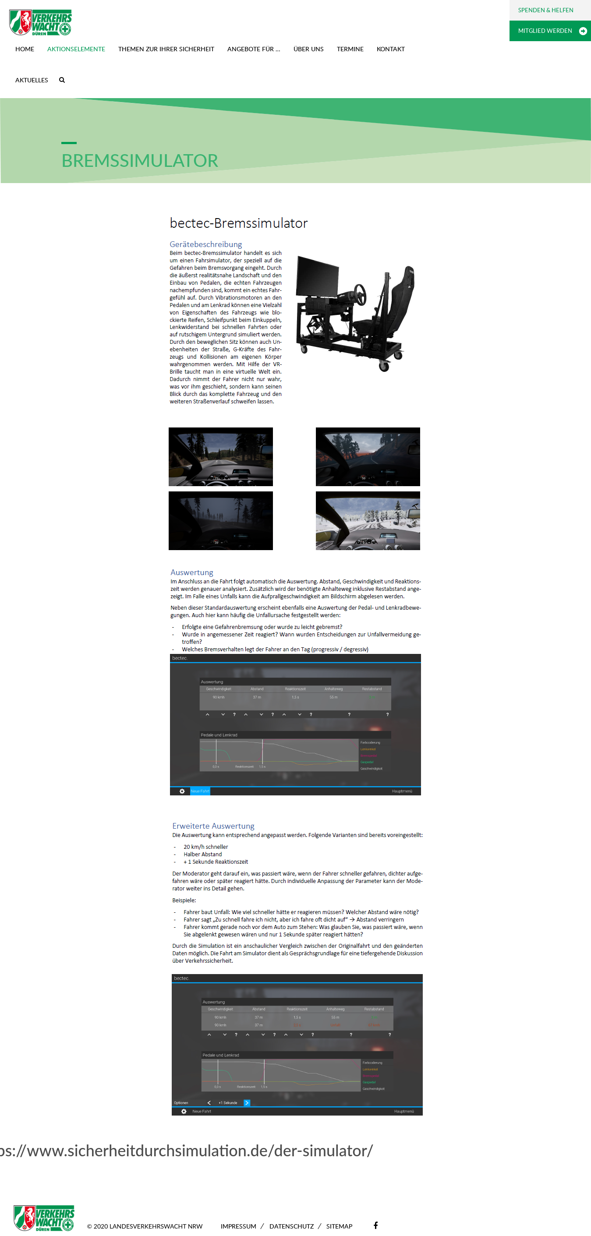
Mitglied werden (545, 31)
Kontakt (391, 49)
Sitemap (339, 1226)
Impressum (238, 1226)
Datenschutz (291, 1226)
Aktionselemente (76, 49)
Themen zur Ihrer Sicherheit (166, 49)
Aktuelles (31, 80)
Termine (350, 49)
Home (24, 49)
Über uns (309, 49)
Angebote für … (253, 49)
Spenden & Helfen (545, 10)
